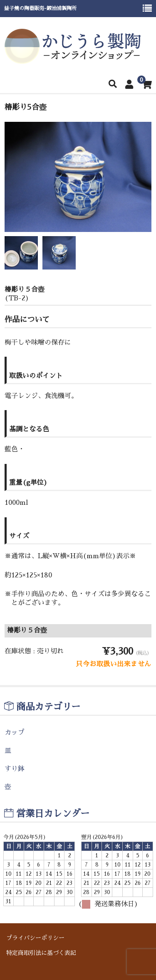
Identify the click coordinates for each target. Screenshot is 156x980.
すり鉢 (15, 769)
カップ (15, 732)
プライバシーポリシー (35, 938)
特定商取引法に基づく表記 (41, 953)
